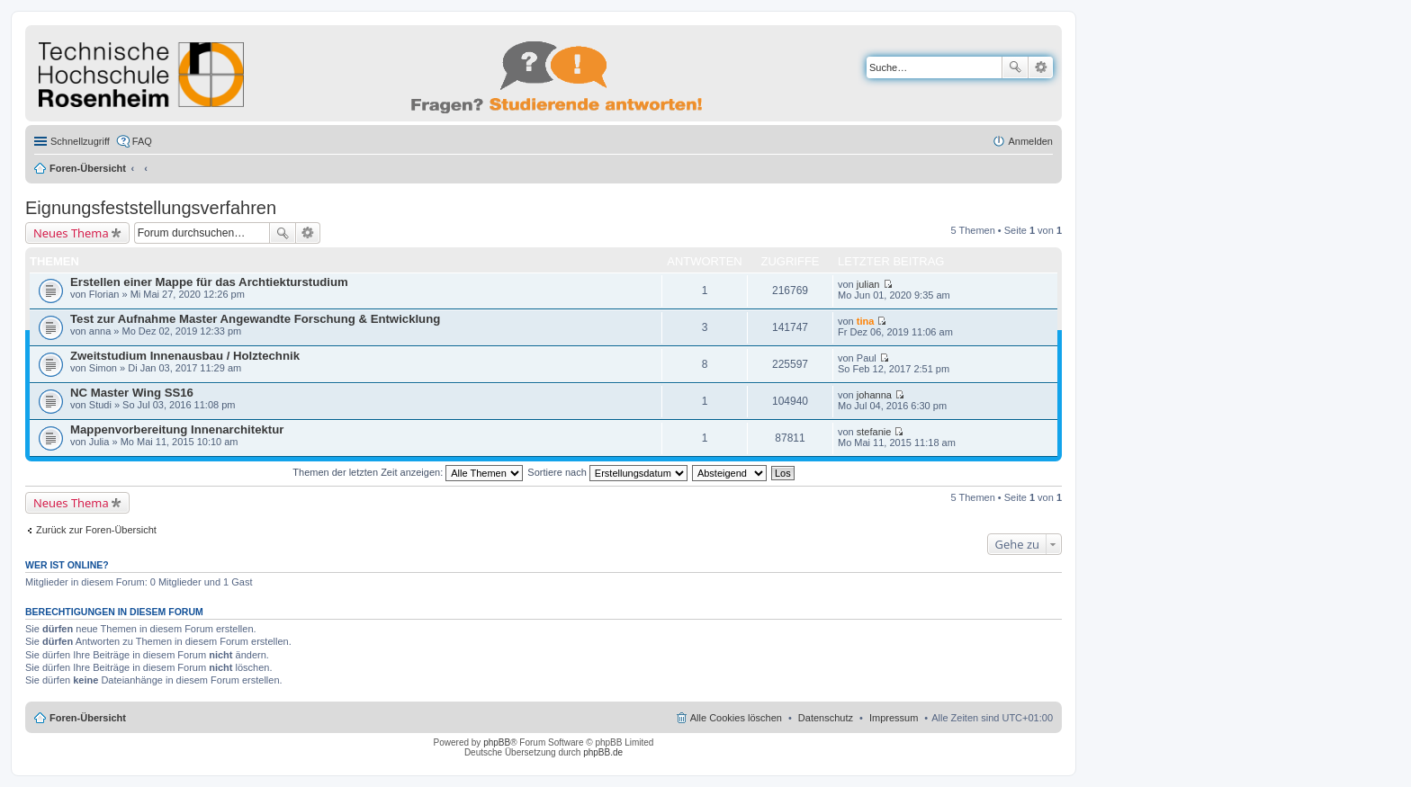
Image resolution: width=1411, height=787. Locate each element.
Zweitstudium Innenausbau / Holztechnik (185, 355)
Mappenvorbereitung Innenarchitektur (176, 429)
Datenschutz (825, 717)
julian (868, 284)
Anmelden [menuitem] (1030, 141)
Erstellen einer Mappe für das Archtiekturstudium (209, 282)
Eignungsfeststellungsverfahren (150, 208)
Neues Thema (71, 233)
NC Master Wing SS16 (131, 392)
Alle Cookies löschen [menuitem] (736, 717)
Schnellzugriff (80, 141)
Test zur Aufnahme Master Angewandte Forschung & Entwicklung (255, 319)
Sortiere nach (607, 472)
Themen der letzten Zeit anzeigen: (407, 472)
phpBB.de (603, 752)
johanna (874, 394)
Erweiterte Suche (1041, 67)
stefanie (874, 431)
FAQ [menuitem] (142, 141)
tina (866, 321)
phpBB (496, 742)
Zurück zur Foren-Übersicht (96, 529)
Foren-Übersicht (87, 168)
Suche (1015, 67)
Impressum (893, 717)
